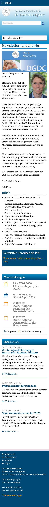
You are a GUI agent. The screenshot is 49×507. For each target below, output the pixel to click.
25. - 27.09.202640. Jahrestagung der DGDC (26, 286)
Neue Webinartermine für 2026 (21, 413)
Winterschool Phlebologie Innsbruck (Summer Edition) (20, 351)
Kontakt (8, 460)
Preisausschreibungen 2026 (19, 385)
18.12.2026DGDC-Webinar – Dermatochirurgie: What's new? (24, 321)
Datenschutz (10, 457)
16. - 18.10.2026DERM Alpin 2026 (24, 296)
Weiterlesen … (11, 374)
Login (7, 463)
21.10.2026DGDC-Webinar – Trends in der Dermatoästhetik (24, 307)
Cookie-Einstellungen (12, 495)
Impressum (10, 454)
